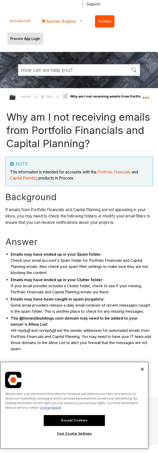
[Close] (142, 369)
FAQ (47, 96)
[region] (74, 405)
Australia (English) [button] (60, 21)
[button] (134, 69)
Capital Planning (23, 178)
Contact (104, 21)
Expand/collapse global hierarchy (15, 97)
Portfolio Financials (114, 172)
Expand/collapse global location (146, 95)
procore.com (20, 21)
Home (26, 96)
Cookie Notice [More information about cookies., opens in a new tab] (50, 407)
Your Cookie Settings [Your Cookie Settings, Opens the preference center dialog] (74, 433)
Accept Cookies (74, 420)
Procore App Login (25, 39)
